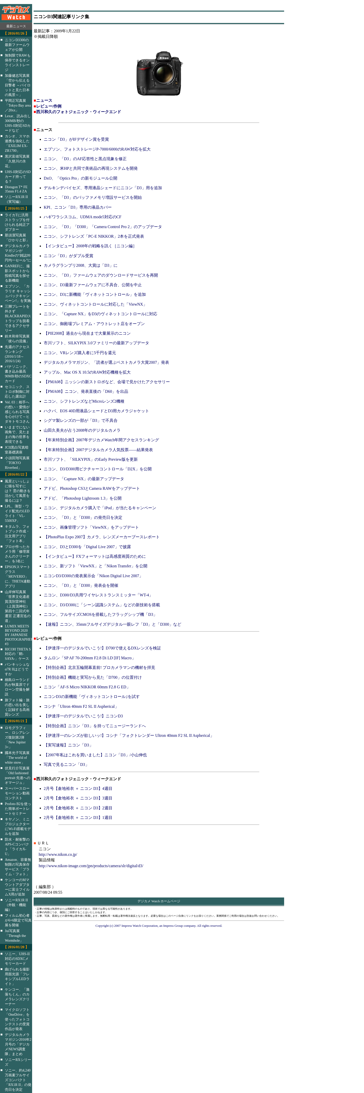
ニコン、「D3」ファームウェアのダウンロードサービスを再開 (101, 275)
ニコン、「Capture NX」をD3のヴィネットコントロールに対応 (100, 314)
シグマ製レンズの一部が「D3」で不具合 (81, 420)
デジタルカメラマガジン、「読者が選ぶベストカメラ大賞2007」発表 (106, 362)
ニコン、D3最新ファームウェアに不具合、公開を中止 (93, 285)
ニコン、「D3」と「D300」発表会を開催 (81, 585)
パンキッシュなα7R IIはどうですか (17, 669)
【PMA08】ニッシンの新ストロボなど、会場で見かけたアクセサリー (107, 382)
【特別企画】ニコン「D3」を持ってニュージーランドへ (95, 726)
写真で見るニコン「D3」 (66, 764)
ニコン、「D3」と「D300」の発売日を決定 (83, 517)
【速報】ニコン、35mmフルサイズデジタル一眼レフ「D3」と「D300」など (112, 624)
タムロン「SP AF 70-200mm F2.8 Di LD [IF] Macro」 (90, 658)
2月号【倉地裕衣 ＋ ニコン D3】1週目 (78, 817)
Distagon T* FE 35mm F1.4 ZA (16, 189)
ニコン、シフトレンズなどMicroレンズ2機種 (84, 401)
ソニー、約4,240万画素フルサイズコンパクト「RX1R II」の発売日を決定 (18, 1079)
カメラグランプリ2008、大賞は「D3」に (81, 265)
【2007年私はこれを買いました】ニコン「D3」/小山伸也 (95, 755)
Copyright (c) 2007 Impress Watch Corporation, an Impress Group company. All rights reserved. (159, 926)
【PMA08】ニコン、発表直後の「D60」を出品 (86, 391)
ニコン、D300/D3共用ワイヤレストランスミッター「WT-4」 (98, 595)
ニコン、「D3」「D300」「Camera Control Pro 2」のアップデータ (103, 227)
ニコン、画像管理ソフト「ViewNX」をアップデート (91, 527)
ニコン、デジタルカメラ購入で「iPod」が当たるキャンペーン (100, 508)
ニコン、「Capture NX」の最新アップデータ (84, 479)
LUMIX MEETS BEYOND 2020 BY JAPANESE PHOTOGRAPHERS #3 (22, 635)
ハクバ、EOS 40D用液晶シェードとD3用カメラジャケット (96, 411)
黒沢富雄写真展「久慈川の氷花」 (17, 161)
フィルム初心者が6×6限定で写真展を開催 (18, 920)
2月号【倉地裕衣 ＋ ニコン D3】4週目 (78, 788)
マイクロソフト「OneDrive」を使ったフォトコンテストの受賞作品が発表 (17, 1019)
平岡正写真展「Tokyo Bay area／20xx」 (18, 105)
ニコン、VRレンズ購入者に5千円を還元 (80, 353)
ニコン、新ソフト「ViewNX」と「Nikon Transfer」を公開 (95, 566)
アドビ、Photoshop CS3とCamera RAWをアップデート (92, 488)
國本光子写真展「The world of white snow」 (17, 757)
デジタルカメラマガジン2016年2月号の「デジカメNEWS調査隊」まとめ (18, 1044)
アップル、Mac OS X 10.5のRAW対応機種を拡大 (87, 372)
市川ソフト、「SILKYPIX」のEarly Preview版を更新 (91, 459)
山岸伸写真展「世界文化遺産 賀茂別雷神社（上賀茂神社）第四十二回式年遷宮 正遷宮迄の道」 (18, 606)
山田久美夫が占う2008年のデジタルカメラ (82, 430)
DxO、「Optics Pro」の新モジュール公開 (80, 178)
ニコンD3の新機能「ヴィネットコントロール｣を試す (92, 696)
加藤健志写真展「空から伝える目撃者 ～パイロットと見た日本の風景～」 (18, 85)
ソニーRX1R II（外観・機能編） (16, 905)
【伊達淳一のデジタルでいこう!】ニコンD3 (83, 716)
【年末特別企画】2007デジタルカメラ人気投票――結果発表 (98, 450)
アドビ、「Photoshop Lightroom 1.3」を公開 (83, 498)
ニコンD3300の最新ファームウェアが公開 (17, 45)
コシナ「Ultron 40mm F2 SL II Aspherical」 (81, 706)
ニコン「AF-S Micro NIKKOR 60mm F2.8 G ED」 (87, 687)
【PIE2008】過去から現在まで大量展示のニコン (87, 333)
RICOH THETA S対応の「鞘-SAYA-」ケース (18, 654)
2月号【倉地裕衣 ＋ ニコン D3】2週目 (78, 808)
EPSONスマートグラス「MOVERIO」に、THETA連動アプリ (17, 576)
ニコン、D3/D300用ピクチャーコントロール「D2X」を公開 (98, 469)
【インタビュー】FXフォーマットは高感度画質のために (95, 556)
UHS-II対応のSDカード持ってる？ (18, 176)
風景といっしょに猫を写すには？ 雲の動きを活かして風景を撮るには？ (18, 490)
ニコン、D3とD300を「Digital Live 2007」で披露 (87, 547)
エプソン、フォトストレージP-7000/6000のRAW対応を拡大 (97, 149)
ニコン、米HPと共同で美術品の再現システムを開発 (91, 168)
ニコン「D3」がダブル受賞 (68, 256)
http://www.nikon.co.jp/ (58, 854)
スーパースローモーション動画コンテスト (17, 793)
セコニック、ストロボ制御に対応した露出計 (17, 391)
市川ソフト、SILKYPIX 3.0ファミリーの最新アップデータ (96, 343)
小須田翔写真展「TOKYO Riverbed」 (17, 463)
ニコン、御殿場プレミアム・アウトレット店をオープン (94, 324)
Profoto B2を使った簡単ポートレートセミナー (18, 808)
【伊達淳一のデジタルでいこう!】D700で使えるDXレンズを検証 (102, 648)
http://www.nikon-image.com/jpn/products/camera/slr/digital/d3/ (91, 866)
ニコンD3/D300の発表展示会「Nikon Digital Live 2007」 (93, 576)
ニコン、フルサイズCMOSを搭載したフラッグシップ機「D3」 (100, 614)
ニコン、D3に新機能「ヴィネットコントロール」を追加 (95, 294)
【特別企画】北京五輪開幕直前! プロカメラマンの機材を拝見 (99, 667)
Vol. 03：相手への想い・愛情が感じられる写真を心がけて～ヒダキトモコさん (17, 411)
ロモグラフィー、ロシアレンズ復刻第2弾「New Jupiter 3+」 (17, 737)
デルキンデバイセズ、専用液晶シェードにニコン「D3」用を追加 (103, 188)
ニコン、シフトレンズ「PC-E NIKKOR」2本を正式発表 (94, 236)
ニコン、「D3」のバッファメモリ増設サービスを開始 (93, 197)
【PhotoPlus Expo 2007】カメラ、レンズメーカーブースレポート (102, 537)
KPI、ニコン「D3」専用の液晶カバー (78, 207)
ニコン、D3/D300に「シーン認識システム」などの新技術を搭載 (102, 605)
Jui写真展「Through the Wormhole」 (15, 935)
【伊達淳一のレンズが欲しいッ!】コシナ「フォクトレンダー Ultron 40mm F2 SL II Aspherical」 (129, 735)
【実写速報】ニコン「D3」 (68, 745)
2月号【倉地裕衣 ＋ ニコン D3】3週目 (78, 798)
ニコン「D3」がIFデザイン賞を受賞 (76, 139)
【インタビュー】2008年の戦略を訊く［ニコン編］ (90, 246)
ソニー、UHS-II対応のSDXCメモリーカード (17, 958)
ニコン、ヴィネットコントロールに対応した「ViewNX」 (95, 304)
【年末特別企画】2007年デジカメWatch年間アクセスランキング (101, 440)
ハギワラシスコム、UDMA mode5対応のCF (82, 217)
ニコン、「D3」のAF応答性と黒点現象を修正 (85, 159)
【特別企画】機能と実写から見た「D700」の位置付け (93, 677)
